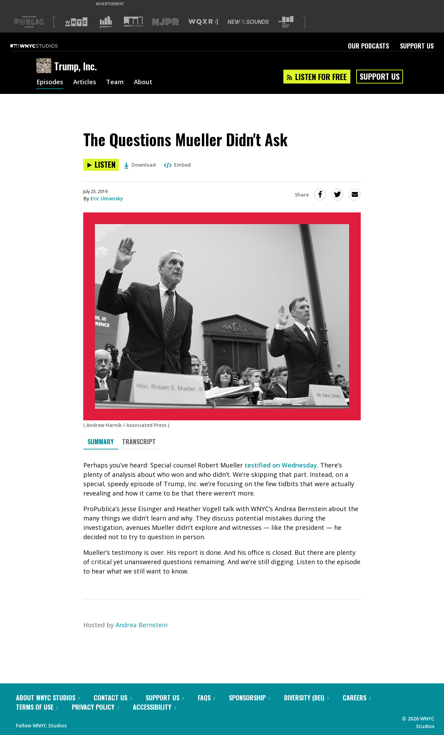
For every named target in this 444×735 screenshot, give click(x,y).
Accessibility (154, 706)
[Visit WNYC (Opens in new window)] (76, 21)
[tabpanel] (222, 518)
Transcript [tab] (139, 441)
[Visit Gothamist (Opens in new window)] (105, 22)
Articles (85, 82)
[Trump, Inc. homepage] (45, 66)
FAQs (206, 697)
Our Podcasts (368, 45)
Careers (357, 697)
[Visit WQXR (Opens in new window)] (203, 22)
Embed (177, 164)
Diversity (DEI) (306, 697)
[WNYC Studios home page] (42, 46)
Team (115, 82)
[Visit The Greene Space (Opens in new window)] (285, 22)
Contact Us (113, 697)
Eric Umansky (107, 198)
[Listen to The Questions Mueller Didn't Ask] (101, 165)
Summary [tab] (100, 441)
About (143, 82)
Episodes (49, 82)
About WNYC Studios (48, 697)
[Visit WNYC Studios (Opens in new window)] (133, 22)
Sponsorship (249, 697)
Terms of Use (37, 706)
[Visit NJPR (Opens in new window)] (165, 22)
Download (140, 164)
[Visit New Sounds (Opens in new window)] (248, 21)
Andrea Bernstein (142, 625)
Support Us (417, 45)
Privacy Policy (95, 706)
